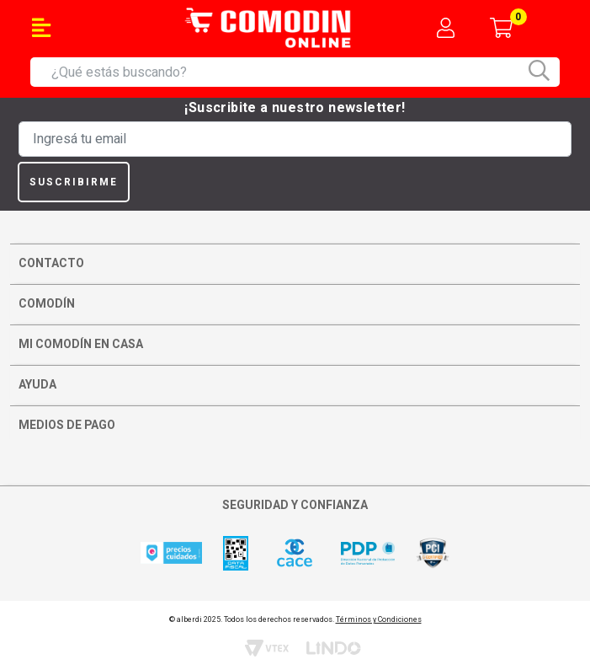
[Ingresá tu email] (295, 139)
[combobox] (306, 72)
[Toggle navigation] (41, 27)
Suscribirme (73, 182)
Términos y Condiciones (379, 619)
